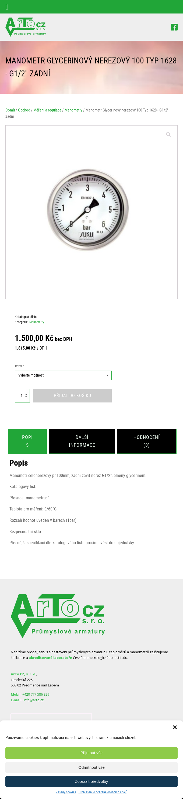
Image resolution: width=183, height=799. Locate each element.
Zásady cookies (66, 792)
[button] (175, 727)
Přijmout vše (91, 752)
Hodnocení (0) (147, 441)
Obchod (24, 110)
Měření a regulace (47, 110)
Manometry (73, 110)
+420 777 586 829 (35, 693)
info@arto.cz (33, 699)
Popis (27, 441)
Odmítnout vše (91, 767)
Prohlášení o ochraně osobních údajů (103, 792)
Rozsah (19, 366)
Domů (10, 110)
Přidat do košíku (72, 395)
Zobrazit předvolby (91, 781)
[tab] (27, 441)
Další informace (82, 441)
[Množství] (22, 395)
